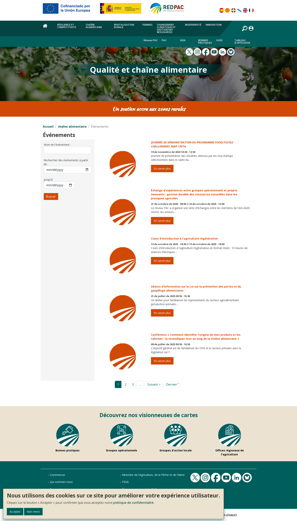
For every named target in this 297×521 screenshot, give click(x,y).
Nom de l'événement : (57, 144)
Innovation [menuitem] (214, 24)
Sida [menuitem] (183, 40)
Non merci (33, 511)
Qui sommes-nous (61, 482)
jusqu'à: (48, 179)
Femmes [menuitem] (147, 24)
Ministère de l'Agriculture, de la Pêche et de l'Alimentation (158, 475)
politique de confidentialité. (133, 503)
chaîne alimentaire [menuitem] (94, 26)
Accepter (15, 511)
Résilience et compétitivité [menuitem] (66, 26)
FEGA (125, 482)
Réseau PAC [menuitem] (151, 40)
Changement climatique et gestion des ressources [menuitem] (166, 28)
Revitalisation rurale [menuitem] (124, 26)
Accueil (48, 126)
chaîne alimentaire (72, 126)
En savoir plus (162, 168)
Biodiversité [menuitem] (193, 24)
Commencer (57, 475)
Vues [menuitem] (219, 40)
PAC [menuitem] (164, 40)
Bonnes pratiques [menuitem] (205, 41)
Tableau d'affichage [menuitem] (242, 41)
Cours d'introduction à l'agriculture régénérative (184, 238)
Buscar (51, 196)
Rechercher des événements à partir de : (66, 162)
